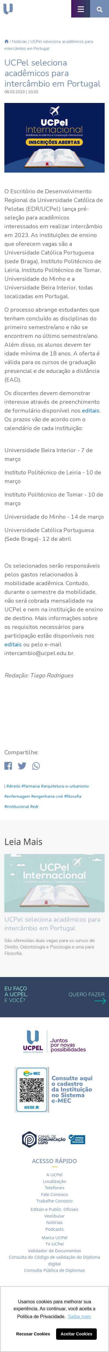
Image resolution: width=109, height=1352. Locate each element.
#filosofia (72, 796)
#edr (34, 806)
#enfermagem (17, 796)
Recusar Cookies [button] (33, 1334)
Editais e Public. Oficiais (54, 1209)
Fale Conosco (54, 1194)
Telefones (54, 1187)
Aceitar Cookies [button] (76, 1334)
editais (90, 411)
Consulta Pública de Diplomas (54, 1270)
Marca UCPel (54, 1237)
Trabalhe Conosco (54, 1201)
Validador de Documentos (54, 1250)
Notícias (19, 41)
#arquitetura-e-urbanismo (65, 786)
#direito (13, 786)
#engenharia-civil (47, 796)
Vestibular (54, 1216)
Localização (54, 1181)
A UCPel (54, 1174)
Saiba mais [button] (79, 1316)
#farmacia (31, 786)
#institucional (16, 806)
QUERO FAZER (87, 997)
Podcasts (54, 1229)
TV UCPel (54, 1244)
